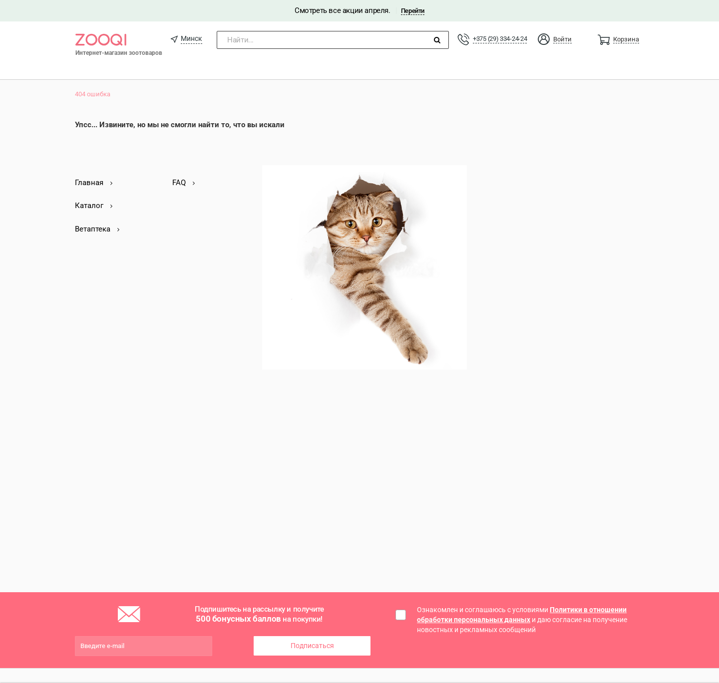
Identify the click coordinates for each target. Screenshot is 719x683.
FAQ (183, 182)
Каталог (93, 205)
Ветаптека (97, 229)
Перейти (412, 10)
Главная (93, 182)
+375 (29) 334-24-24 (500, 38)
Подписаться (312, 646)
